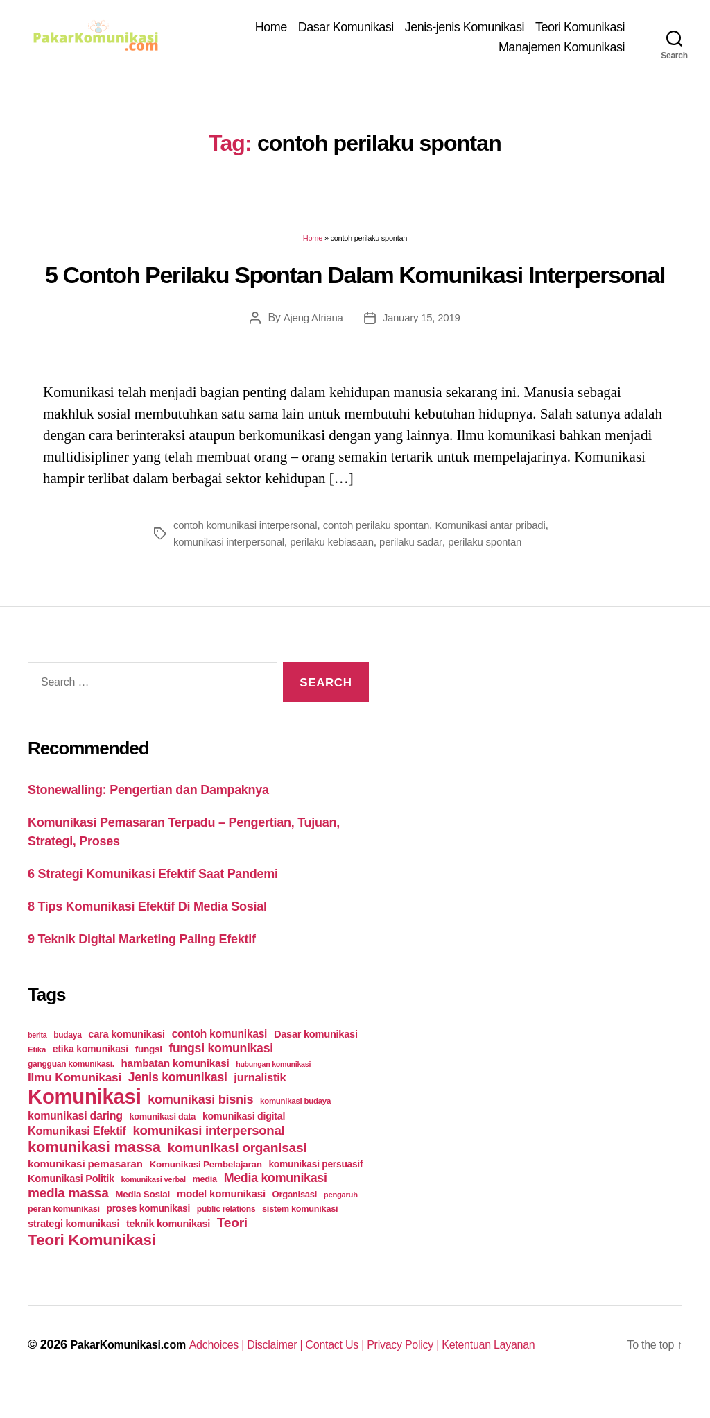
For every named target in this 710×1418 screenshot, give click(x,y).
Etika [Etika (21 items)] (37, 1071)
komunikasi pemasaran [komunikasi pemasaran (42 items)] (85, 1185)
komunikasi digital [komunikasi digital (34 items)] (243, 1137)
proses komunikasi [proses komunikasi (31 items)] (149, 1229)
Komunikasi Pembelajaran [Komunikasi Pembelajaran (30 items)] (205, 1186)
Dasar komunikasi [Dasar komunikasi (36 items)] (316, 1055)
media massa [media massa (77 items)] (68, 1214)
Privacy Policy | (447, 1366)
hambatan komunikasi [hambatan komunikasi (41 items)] (175, 1084)
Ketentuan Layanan (542, 1366)
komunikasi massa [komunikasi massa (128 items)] (94, 1168)
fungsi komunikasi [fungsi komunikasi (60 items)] (220, 1070)
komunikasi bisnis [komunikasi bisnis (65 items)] (200, 1121)
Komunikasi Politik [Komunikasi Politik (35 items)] (71, 1200)
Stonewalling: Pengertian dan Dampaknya (148, 811)
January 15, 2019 (422, 322)
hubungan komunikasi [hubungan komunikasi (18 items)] (273, 1085)
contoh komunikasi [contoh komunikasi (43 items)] (220, 1055)
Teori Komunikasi (580, 29)
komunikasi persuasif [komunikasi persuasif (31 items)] (315, 1185)
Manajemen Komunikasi (562, 49)
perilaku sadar (463, 546)
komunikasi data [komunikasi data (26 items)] (163, 1138)
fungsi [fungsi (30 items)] (148, 1070)
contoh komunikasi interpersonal (250, 529)
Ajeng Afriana (311, 322)
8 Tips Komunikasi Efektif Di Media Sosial (147, 928)
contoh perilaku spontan (389, 529)
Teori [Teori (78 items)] (232, 1244)
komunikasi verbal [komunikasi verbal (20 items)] (153, 1201)
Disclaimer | (303, 1366)
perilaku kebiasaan (379, 546)
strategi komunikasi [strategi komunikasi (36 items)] (73, 1245)
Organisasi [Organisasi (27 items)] (295, 1215)
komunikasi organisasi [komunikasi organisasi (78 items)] (237, 1169)
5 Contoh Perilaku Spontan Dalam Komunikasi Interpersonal (355, 280)
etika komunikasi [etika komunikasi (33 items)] (90, 1070)
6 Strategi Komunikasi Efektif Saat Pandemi (153, 895)
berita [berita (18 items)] (37, 1056)
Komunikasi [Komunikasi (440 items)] (84, 1117)
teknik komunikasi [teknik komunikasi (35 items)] (168, 1245)
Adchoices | (237, 1366)
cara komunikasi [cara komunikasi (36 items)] (126, 1055)
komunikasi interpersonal (270, 546)
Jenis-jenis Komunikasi (464, 29)
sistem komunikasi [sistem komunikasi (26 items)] (300, 1230)
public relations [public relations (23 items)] (226, 1230)
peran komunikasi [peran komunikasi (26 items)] (64, 1230)
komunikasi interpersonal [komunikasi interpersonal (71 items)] (208, 1152)
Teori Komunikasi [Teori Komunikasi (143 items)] (92, 1261)
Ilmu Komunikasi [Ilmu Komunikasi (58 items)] (74, 1099)
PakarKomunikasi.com (135, 1366)
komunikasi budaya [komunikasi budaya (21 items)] (295, 1122)
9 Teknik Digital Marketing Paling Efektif (142, 961)
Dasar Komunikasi (346, 29)
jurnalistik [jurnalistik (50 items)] (260, 1099)
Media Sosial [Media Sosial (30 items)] (142, 1215)
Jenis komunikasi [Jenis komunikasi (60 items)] (177, 1099)
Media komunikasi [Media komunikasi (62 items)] (275, 1199)
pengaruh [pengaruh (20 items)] (341, 1216)
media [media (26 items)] (205, 1200)
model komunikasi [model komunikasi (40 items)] (221, 1215)
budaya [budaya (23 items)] (67, 1056)
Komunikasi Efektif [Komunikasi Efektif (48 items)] (77, 1152)
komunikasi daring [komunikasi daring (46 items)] (75, 1137)
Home (271, 29)
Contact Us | (370, 1366)
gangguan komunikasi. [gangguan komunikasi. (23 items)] (71, 1085)
